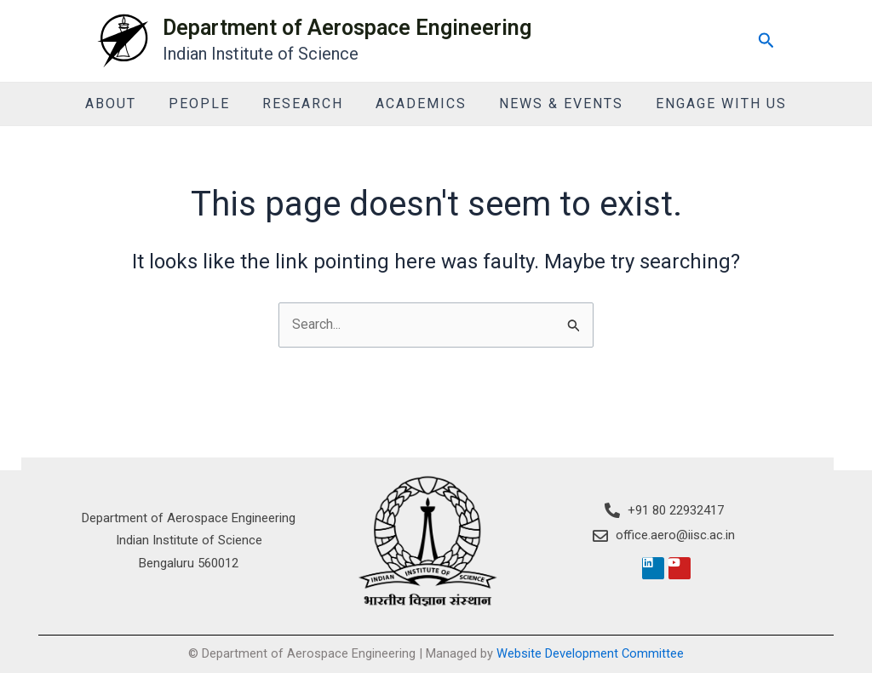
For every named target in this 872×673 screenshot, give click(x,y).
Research (305, 103)
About (123, 103)
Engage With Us (708, 103)
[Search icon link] (766, 41)
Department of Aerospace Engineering (347, 27)
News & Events (553, 103)
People (207, 103)
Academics (418, 103)
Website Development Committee (590, 653)
